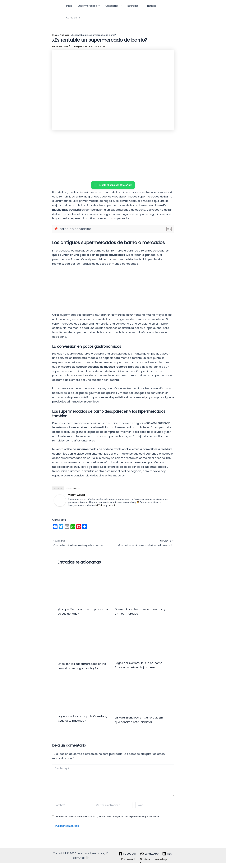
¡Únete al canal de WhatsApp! (113, 175)
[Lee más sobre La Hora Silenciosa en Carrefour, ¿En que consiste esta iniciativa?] (142, 688)
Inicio (70, 6)
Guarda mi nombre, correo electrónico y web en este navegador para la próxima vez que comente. (107, 810)
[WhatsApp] (149, 848)
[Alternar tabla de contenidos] (167, 218)
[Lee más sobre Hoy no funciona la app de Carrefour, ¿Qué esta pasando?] (84, 688)
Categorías (112, 7)
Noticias (148, 6)
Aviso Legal (159, 853)
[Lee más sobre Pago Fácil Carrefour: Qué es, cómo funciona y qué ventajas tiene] (142, 629)
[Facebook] (127, 848)
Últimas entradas (73, 478)
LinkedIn (112, 494)
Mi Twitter (101, 494)
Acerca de (58, 478)
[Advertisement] (113, 146)
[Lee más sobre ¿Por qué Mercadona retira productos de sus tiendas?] (84, 576)
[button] (98, 7)
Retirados (132, 7)
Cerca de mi (164, 6)
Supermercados (89, 7)
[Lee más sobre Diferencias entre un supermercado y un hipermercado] (142, 576)
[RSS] (167, 848)
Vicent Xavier (76, 484)
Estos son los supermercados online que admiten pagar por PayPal (80, 657)
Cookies (144, 853)
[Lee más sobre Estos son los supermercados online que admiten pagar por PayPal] (84, 630)
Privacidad (129, 853)
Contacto (146, 858)
